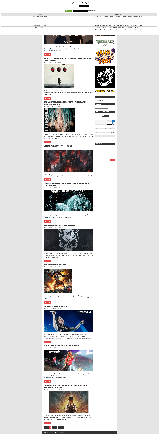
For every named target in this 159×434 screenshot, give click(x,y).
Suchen (112, 160)
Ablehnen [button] (85, 10)
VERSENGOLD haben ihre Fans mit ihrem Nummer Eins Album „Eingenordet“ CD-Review (65, 386)
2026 (55, 62)
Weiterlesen (47, 54)
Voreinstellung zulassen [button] (84, 6)
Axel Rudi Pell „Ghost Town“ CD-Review (58, 146)
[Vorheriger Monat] (96, 116)
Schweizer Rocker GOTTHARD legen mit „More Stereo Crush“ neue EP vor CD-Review (67, 184)
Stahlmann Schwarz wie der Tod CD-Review (59, 225)
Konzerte (59, 308)
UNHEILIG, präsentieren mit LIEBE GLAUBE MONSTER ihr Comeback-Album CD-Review (67, 59)
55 (59, 427)
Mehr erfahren (91, 10)
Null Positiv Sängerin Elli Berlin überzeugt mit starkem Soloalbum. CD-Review (65, 103)
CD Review (58, 62)
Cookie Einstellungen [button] (74, 6)
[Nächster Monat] (113, 116)
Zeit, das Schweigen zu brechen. (55, 306)
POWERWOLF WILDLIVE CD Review (55, 265)
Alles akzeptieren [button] (68, 10)
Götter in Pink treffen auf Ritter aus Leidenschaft (62, 346)
